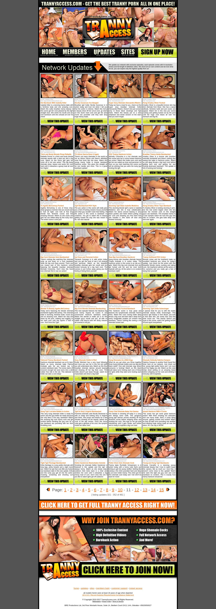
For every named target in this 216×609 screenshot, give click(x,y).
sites (92, 588)
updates (84, 588)
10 (120, 490)
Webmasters (96, 601)
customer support (119, 588)
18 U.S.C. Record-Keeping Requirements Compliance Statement (108, 595)
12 (136, 490)
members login (103, 588)
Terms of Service (118, 601)
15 (161, 490)
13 (145, 490)
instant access (135, 588)
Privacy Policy (106, 601)
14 (153, 490)
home (76, 588)
